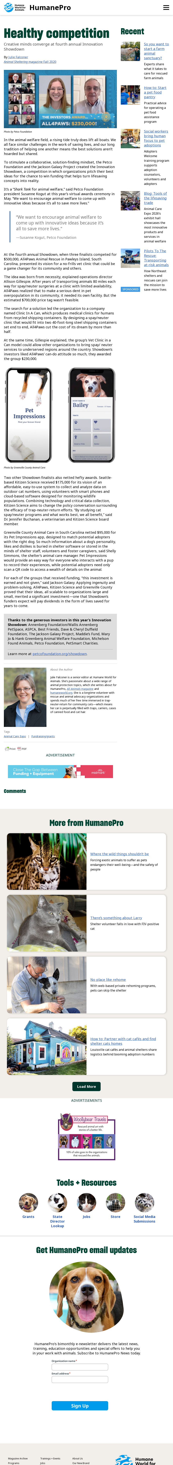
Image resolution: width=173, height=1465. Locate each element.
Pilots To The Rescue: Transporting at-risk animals (156, 258)
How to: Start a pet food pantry (155, 92)
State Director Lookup (57, 1221)
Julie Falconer (18, 57)
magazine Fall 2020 (30, 62)
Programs (13, 1463)
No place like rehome (108, 979)
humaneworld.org (61, 692)
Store (115, 1216)
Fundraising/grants (43, 736)
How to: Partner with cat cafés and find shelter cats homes (123, 1041)
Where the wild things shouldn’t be (119, 854)
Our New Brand (80, 1463)
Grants (28, 1216)
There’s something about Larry (116, 917)
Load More (86, 1086)
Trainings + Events (50, 1458)
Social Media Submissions (144, 1219)
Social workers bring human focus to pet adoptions (156, 138)
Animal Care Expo (15, 736)
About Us (77, 1458)
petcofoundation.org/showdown (60, 653)
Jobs (86, 1216)
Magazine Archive (18, 1458)
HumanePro (50, 7)
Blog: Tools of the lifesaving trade (155, 198)
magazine (80, 689)
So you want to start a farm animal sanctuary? (156, 51)
